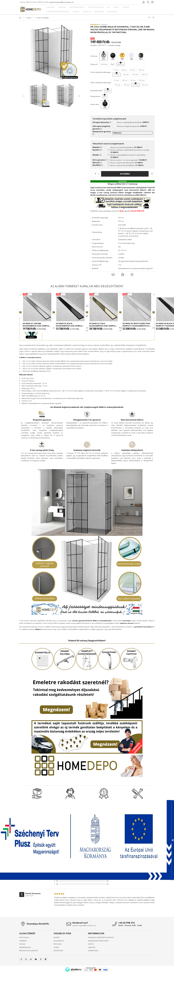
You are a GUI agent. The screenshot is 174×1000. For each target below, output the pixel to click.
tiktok (31, 995)
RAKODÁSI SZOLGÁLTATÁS (28, 986)
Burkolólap (99, 11)
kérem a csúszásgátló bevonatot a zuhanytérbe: (128, 156)
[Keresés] (148, 2)
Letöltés (121, 254)
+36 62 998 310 (26, 2)
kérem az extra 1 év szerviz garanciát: (128, 160)
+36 (132, 211)
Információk (112, 11)
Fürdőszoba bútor (77, 7)
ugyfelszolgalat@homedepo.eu (61, 2)
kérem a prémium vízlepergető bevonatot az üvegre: (130, 151)
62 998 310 (139, 211)
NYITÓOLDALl (24, 973)
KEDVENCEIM (58, 986)
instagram (26, 995)
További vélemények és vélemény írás (130, 912)
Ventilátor (86, 11)
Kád (108, 7)
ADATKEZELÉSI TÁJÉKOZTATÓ (98, 976)
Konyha (76, 11)
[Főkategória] (20, 18)
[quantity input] (95, 174)
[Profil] (143, 2)
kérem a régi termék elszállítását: (126, 165)
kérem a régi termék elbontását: (126, 163)
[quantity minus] (92, 174)
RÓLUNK (22, 979)
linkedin (45, 995)
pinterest (41, 995)
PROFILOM (57, 979)
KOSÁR (56, 983)
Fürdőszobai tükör (96, 7)
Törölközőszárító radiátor (58, 11)
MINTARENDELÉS (25, 983)
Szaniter (125, 7)
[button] (152, 174)
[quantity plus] (98, 174)
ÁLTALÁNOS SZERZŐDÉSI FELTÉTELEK (101, 973)
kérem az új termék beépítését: (126, 147)
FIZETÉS (91, 979)
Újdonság (50, 7)
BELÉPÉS (57, 973)
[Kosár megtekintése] (152, 2)
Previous (21, 312)
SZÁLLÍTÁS (91, 983)
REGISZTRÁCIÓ (59, 976)
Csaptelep (62, 7)
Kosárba (125, 174)
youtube (36, 995)
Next (153, 312)
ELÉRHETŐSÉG (93, 986)
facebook (21, 995)
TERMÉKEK (23, 976)
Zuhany (116, 7)
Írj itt (121, 211)
